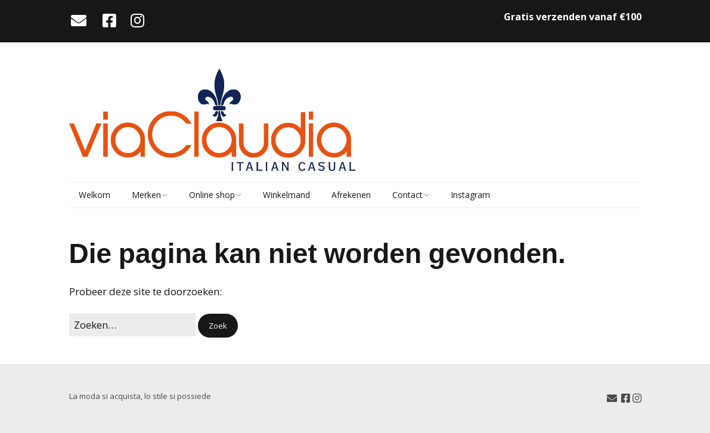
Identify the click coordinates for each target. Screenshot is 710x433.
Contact (407, 194)
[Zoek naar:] (132, 324)
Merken (146, 194)
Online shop (212, 194)
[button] (218, 326)
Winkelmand (286, 194)
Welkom (94, 194)
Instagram (470, 194)
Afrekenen (351, 194)
